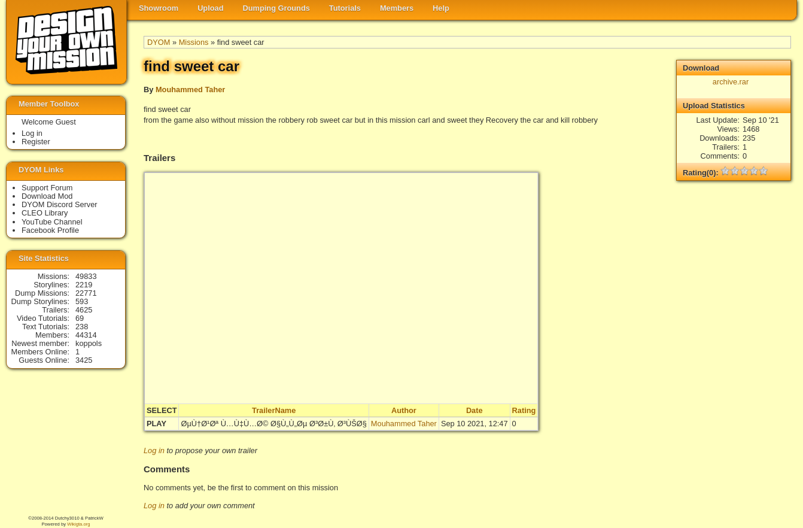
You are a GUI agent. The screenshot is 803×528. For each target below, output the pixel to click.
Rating (524, 410)
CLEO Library (45, 212)
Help (441, 8)
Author (403, 410)
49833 (86, 276)
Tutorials (345, 8)
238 (81, 326)
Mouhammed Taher (190, 89)
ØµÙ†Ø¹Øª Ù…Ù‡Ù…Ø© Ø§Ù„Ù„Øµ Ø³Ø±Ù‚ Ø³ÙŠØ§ (273, 423)
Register (36, 141)
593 (81, 301)
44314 (86, 334)
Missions (194, 42)
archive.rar (731, 81)
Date (474, 410)
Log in (154, 450)
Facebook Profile (50, 230)
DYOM (158, 42)
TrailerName (274, 410)
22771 (86, 293)
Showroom (158, 8)
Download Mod (47, 196)
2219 (83, 284)
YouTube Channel (52, 221)
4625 (83, 309)
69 (79, 318)
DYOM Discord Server (60, 204)
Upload (210, 8)
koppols (88, 343)
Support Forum (47, 187)
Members (396, 8)
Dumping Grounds (276, 8)
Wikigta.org (78, 524)
